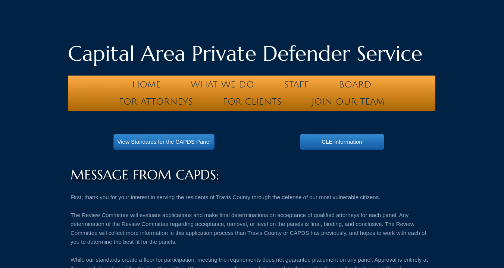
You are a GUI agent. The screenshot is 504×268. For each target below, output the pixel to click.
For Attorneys (156, 101)
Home (146, 84)
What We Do (222, 84)
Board (355, 84)
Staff (296, 84)
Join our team (348, 101)
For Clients (252, 101)
